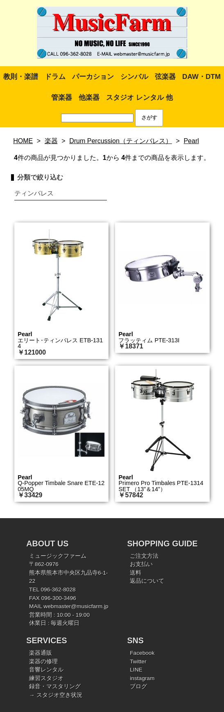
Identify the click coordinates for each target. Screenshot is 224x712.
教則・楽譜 (20, 77)
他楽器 (89, 97)
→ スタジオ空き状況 (55, 695)
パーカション (93, 77)
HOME (23, 140)
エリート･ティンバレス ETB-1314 (60, 343)
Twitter (138, 661)
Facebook (142, 653)
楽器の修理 (43, 661)
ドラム (55, 77)
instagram (142, 678)
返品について (147, 581)
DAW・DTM (201, 77)
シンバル (134, 77)
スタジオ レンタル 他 (139, 97)
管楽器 (61, 97)
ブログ (138, 686)
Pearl (191, 140)
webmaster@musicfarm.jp (75, 606)
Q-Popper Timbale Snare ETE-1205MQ (61, 486)
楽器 (51, 140)
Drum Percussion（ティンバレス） (120, 140)
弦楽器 (165, 77)
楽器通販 (40, 653)
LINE (136, 670)
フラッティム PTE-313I (148, 340)
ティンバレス (34, 193)
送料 (135, 573)
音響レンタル (46, 670)
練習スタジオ (46, 678)
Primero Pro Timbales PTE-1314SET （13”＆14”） (160, 486)
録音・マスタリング (55, 686)
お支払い (141, 564)
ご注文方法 (144, 556)
